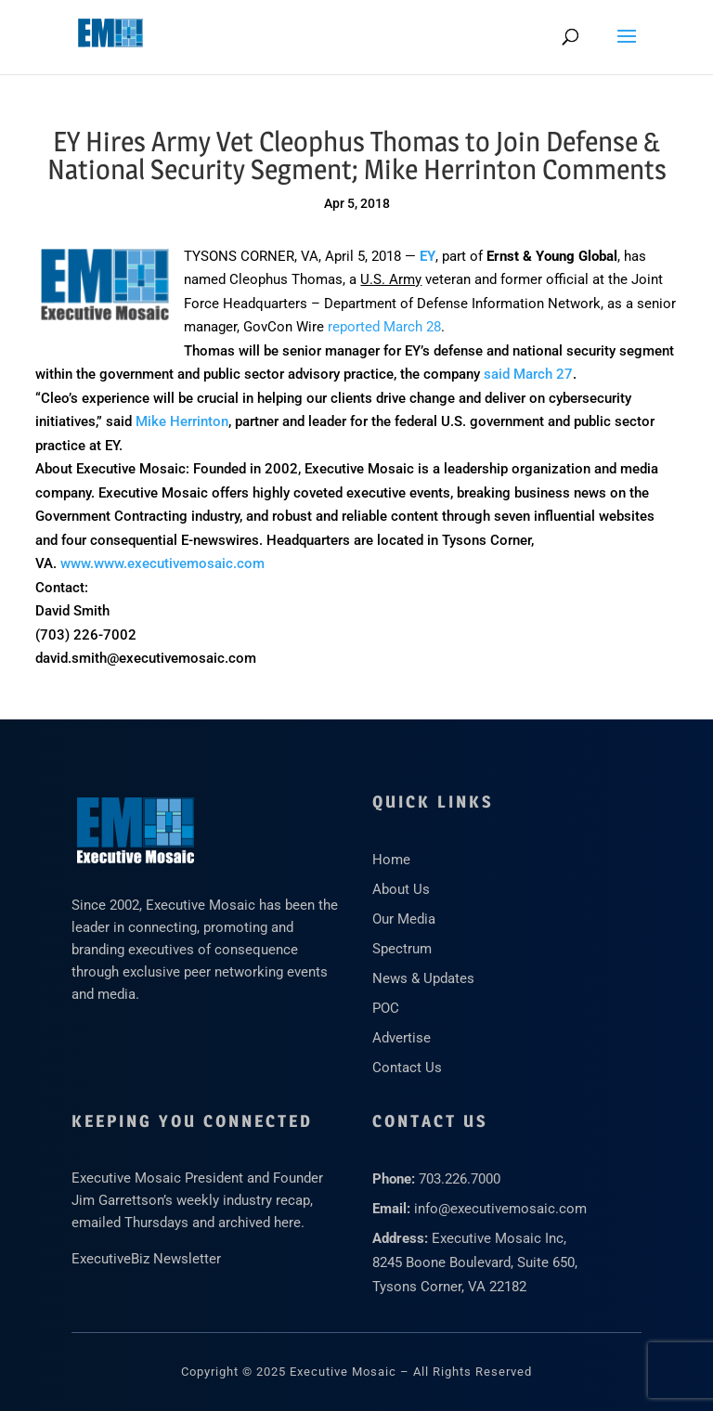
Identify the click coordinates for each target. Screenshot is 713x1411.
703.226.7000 (459, 1179)
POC (385, 1008)
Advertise (401, 1037)
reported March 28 (384, 326)
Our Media (403, 919)
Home (391, 859)
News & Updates (423, 978)
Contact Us (407, 1067)
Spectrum (402, 948)
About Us (401, 889)
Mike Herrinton (182, 421)
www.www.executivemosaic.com (162, 563)
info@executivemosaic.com (500, 1208)
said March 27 (528, 374)
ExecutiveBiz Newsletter (146, 1258)
